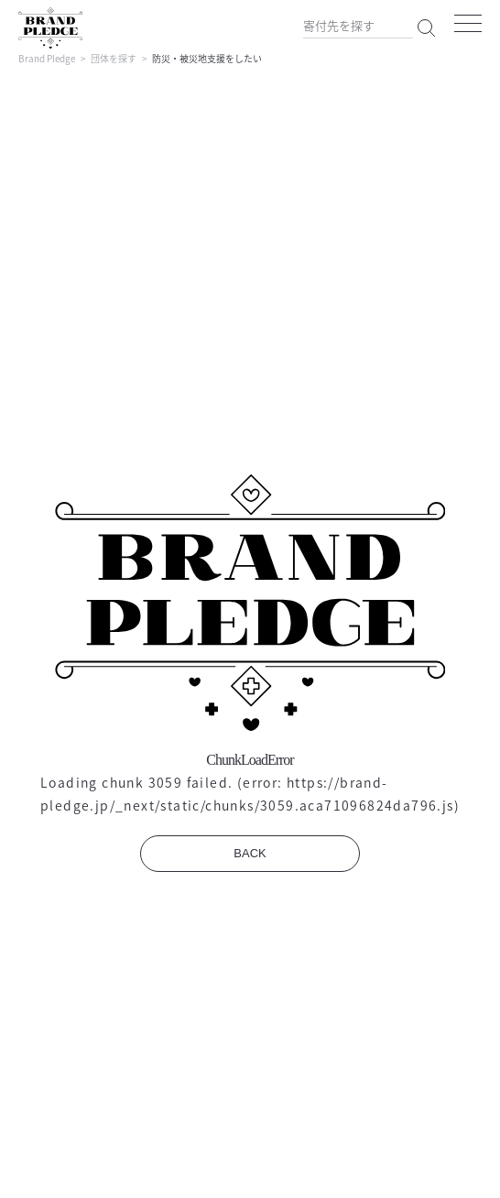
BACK (250, 853)
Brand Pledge (46, 58)
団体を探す (113, 58)
